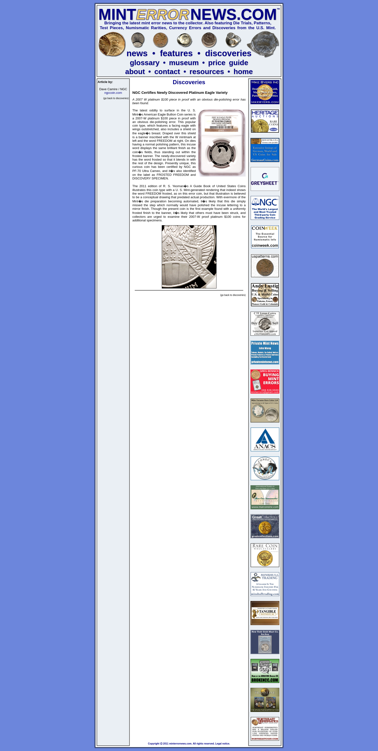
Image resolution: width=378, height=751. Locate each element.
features (176, 53)
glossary (144, 63)
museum (184, 63)
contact (167, 71)
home (243, 71)
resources (206, 71)
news (137, 53)
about (135, 71)
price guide (228, 63)
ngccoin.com (113, 93)
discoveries (228, 53)
